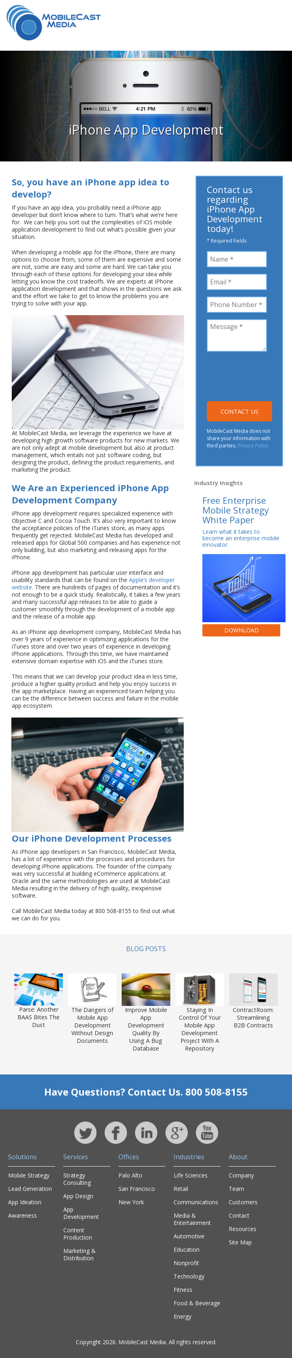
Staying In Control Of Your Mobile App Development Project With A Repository (200, 1029)
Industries (189, 1156)
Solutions (22, 1156)
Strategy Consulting (77, 1178)
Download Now (241, 631)
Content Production (77, 1233)
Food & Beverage (197, 1303)
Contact (239, 1215)
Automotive (189, 1236)
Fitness (183, 1290)
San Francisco (136, 1189)
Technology (189, 1276)
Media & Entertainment (192, 1219)
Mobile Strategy (28, 1175)
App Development (81, 1212)
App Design (78, 1196)
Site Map (240, 1242)
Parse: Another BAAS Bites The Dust (38, 1017)
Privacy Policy (253, 445)
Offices (128, 1156)
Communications (196, 1202)
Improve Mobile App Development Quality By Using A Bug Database (146, 1029)
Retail (181, 1189)
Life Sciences (191, 1175)
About (238, 1156)
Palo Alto (130, 1175)
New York (131, 1202)
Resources (242, 1229)
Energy (182, 1316)
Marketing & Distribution (79, 1254)
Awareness (22, 1215)
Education (187, 1249)
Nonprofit (186, 1263)
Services (75, 1156)
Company (241, 1175)
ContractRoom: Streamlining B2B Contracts (253, 1017)
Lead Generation (30, 1189)
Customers (243, 1202)
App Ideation (24, 1202)
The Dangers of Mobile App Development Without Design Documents (92, 1025)
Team (236, 1189)
